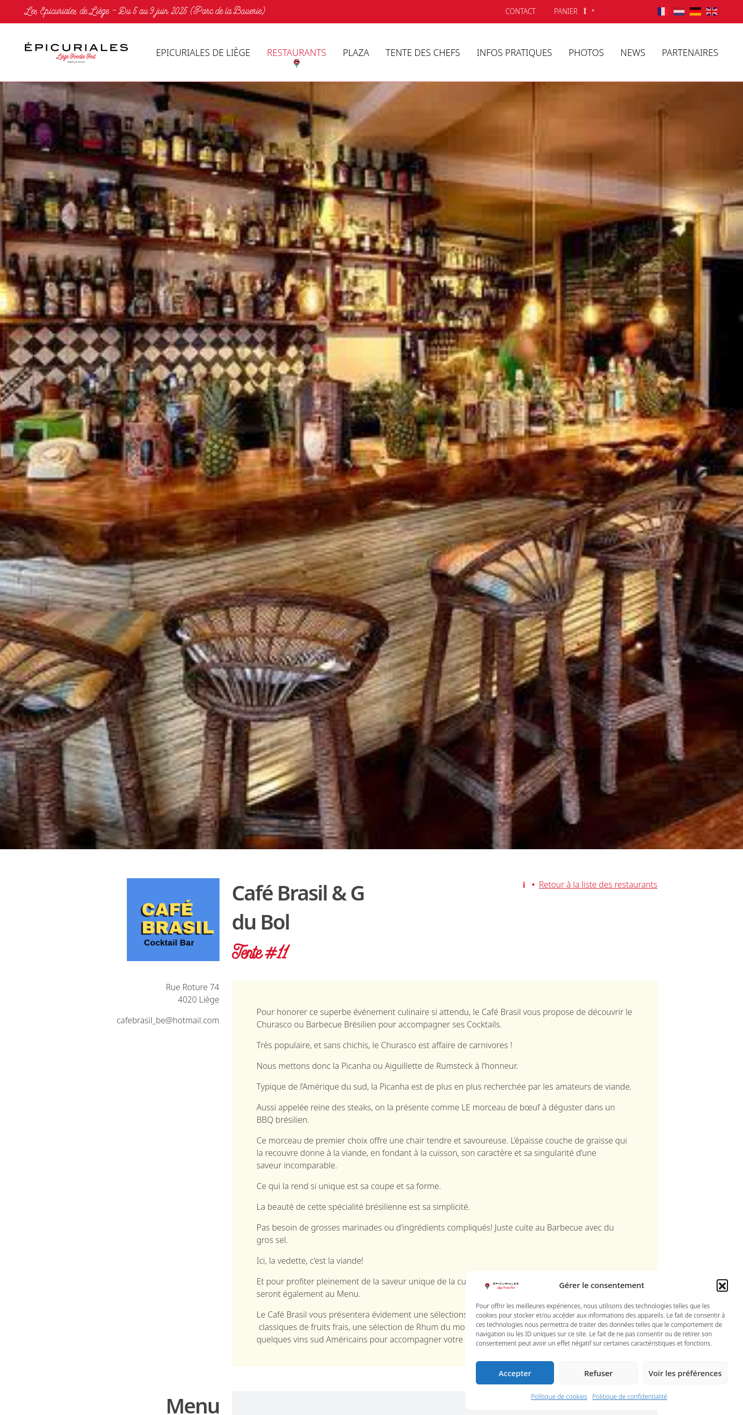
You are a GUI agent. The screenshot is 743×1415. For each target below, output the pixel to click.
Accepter (515, 1373)
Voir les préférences (685, 1373)
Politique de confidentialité (629, 1396)
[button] (722, 1285)
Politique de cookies (559, 1396)
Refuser (598, 1373)
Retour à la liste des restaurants (590, 884)
